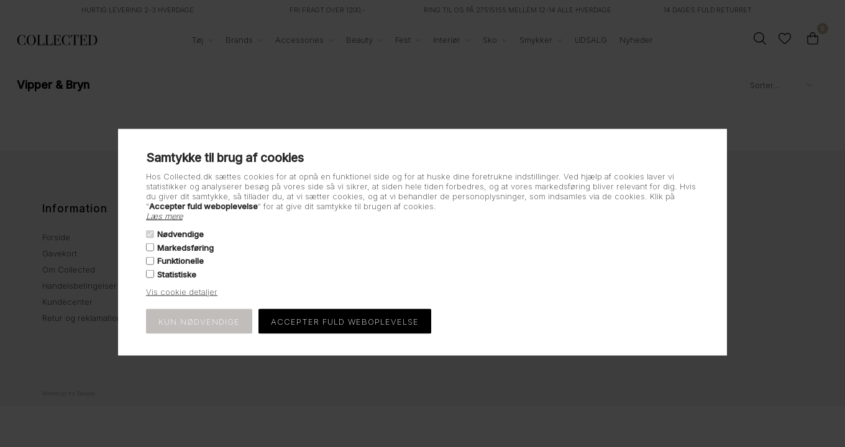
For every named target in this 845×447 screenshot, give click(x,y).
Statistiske (176, 274)
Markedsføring (185, 248)
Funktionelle (180, 261)
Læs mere (164, 216)
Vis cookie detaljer (181, 291)
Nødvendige (180, 234)
